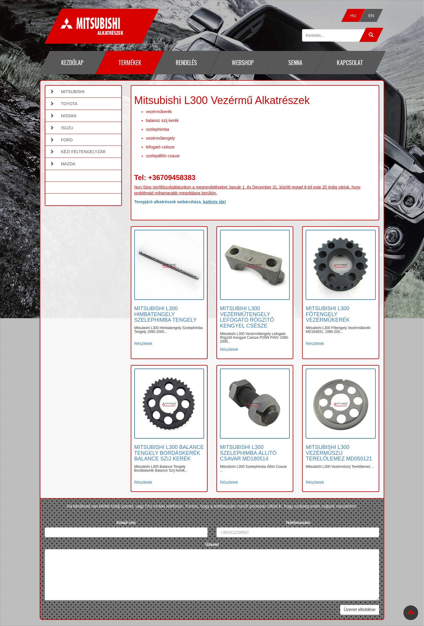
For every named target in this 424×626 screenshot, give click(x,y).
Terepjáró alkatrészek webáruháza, (180, 201)
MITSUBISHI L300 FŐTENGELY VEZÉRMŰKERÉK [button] (328, 314)
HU (353, 15)
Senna (295, 62)
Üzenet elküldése (359, 609)
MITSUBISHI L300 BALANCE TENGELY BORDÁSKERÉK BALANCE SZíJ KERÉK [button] (169, 453)
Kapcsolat (350, 62)
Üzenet (212, 544)
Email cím (126, 522)
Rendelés (186, 62)
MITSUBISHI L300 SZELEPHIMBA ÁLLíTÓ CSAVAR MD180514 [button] (248, 453)
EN (371, 15)
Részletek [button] (143, 343)
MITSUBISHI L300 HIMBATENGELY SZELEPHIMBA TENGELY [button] (165, 314)
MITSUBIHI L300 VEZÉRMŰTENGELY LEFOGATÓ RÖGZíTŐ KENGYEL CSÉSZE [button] (247, 317)
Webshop (242, 62)
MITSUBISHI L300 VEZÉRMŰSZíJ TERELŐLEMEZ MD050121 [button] (339, 453)
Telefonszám (298, 522)
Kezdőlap (72, 62)
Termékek (129, 62)
